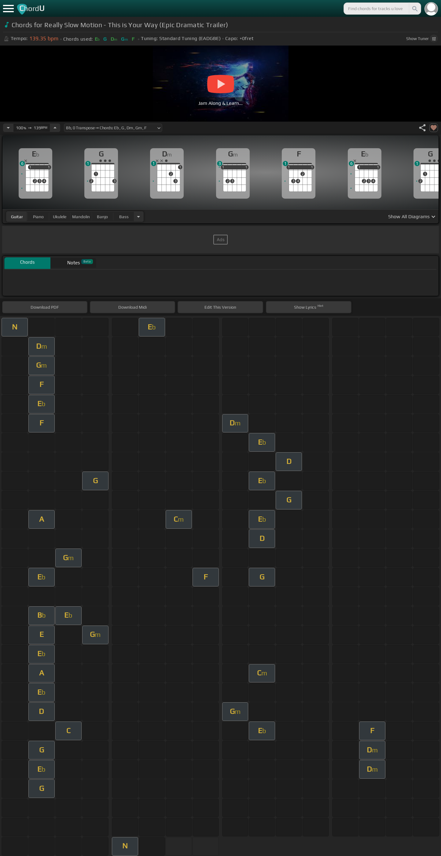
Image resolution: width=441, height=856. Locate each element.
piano (38, 216)
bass (124, 216)
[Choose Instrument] (138, 216)
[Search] (414, 8)
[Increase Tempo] (55, 127)
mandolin (81, 216)
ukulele (59, 216)
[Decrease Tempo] (8, 127)
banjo (102, 216)
